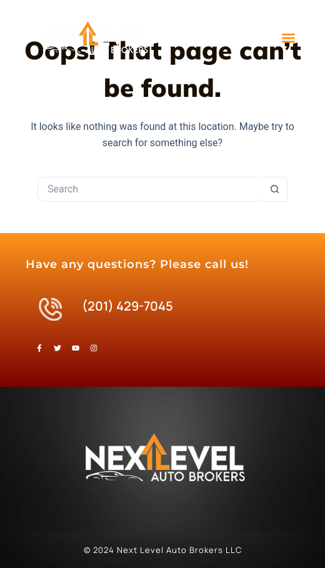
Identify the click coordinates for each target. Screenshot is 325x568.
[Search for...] (150, 189)
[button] (288, 38)
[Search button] (275, 189)
